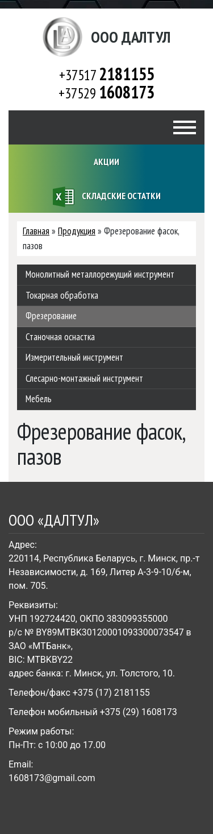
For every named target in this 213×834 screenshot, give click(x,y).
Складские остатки (107, 197)
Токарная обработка (62, 295)
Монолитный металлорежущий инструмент (100, 274)
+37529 (106, 93)
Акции (106, 161)
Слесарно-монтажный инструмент (84, 378)
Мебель (39, 399)
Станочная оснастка (60, 337)
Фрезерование (51, 315)
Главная (36, 231)
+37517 (106, 74)
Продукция (76, 231)
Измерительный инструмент (74, 357)
